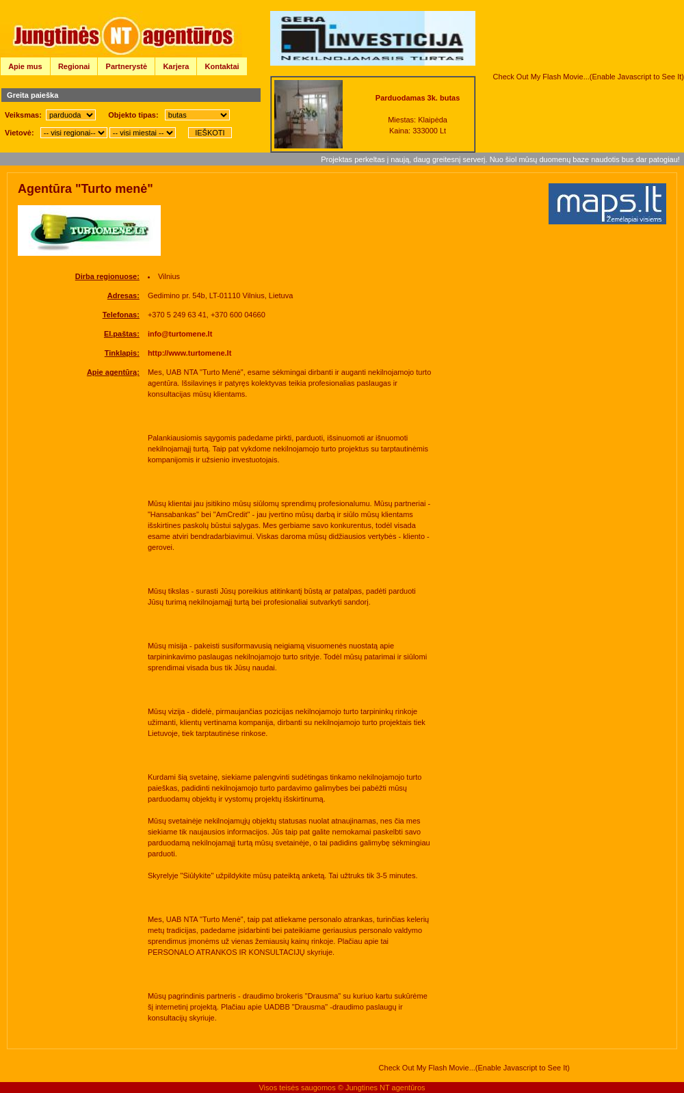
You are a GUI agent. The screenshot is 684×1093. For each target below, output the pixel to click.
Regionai (74, 66)
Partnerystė (127, 66)
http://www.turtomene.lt (189, 353)
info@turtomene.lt (180, 334)
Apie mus (25, 66)
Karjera (176, 66)
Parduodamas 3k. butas (418, 98)
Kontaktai (222, 66)
